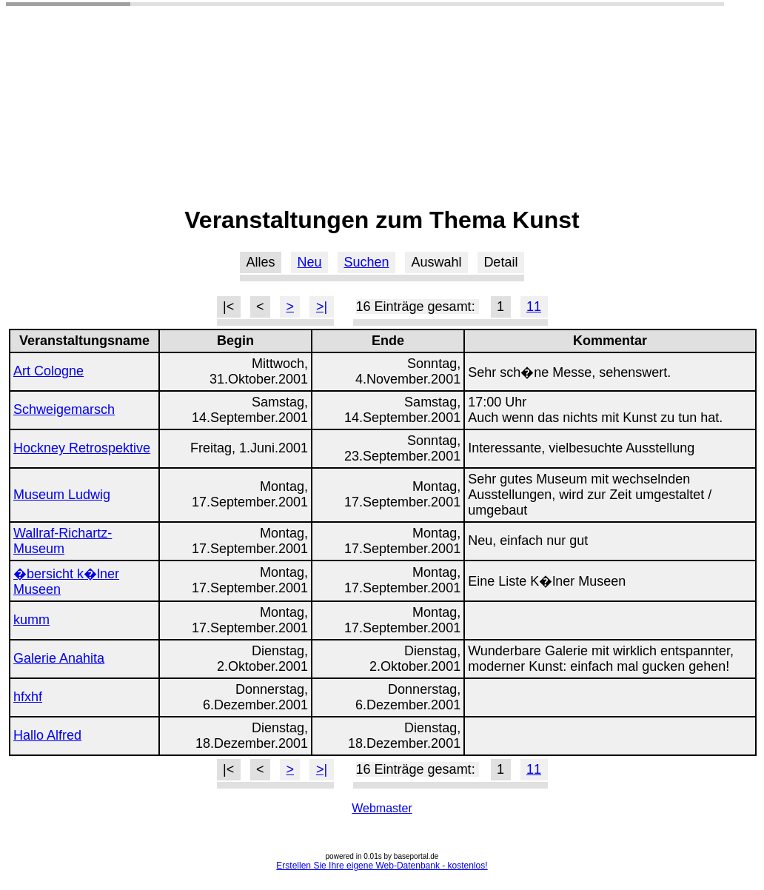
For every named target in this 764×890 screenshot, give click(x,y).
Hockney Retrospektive (81, 448)
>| (321, 306)
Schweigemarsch (64, 409)
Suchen (366, 262)
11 (533, 306)
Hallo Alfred (47, 735)
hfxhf (27, 696)
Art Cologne (48, 371)
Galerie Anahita (58, 658)
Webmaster (382, 808)
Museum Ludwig (61, 494)
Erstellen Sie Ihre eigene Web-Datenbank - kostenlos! (381, 865)
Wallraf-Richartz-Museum (62, 541)
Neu (310, 262)
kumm (31, 619)
